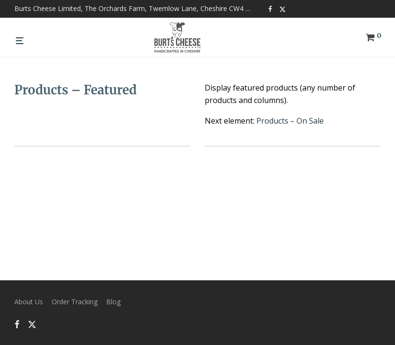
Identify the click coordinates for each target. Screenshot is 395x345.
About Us (28, 301)
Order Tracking (75, 301)
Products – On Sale (290, 120)
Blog (113, 301)
